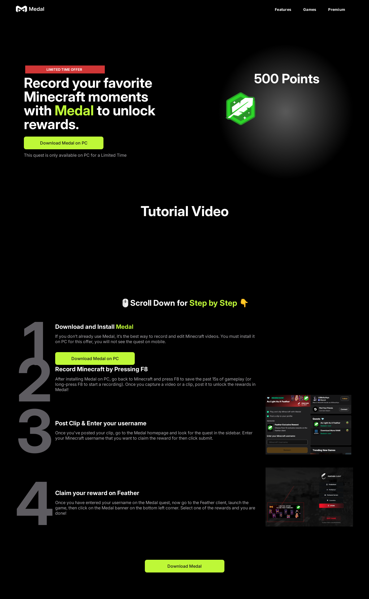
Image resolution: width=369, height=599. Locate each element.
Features (283, 9)
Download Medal (184, 566)
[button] (231, 111)
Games (309, 9)
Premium (336, 9)
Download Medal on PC (64, 143)
